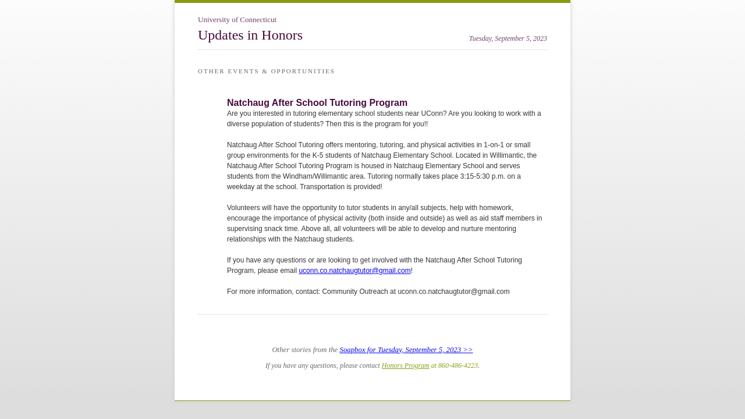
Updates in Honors (250, 34)
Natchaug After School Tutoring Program (317, 103)
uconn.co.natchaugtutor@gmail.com (354, 271)
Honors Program (406, 365)
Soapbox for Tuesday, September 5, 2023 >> (406, 350)
